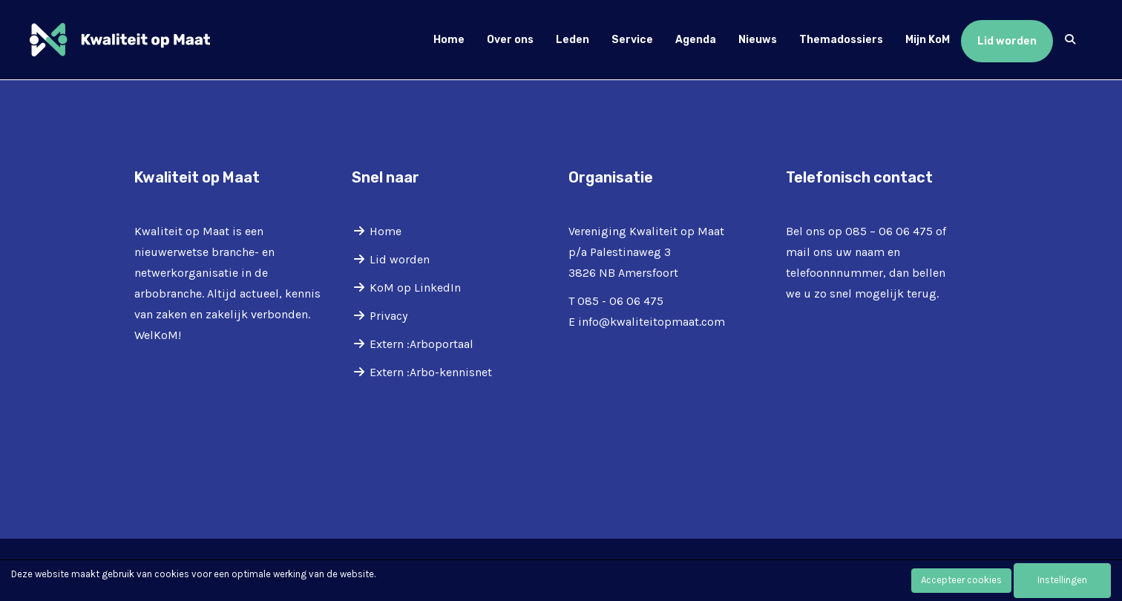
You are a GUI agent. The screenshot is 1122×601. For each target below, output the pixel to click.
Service (632, 39)
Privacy (388, 316)
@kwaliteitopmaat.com (651, 322)
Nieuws (757, 39)
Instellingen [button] (1062, 579)
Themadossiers (841, 39)
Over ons (510, 39)
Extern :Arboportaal (421, 344)
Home (449, 39)
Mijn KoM (927, 39)
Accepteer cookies (961, 579)
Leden (572, 39)
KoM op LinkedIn (415, 287)
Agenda (695, 39)
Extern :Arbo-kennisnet (431, 372)
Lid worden (1007, 41)
